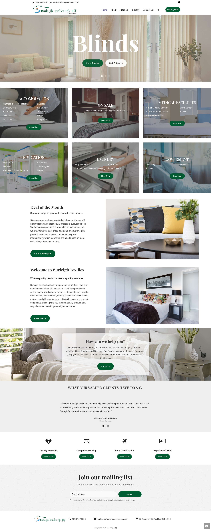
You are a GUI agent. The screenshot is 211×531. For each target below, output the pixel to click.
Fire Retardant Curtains (157, 111)
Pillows (40, 115)
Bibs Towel (113, 164)
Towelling (150, 164)
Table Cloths (42, 111)
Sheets (183, 164)
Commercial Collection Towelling (90, 168)
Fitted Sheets (114, 168)
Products (124, 10)
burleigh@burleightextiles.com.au (66, 2)
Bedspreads (42, 119)
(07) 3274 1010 (41, 2)
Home (104, 10)
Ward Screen (186, 108)
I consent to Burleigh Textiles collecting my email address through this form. (104, 500)
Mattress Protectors (155, 115)
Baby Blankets (81, 164)
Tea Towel (7, 111)
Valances (7, 115)
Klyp (115, 528)
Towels (183, 111)
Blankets (41, 104)
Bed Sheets (42, 108)
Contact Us (148, 10)
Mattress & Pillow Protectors (16, 104)
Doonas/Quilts (9, 108)
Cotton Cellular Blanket (157, 108)
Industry (135, 10)
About (113, 10)
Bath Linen (8, 119)
